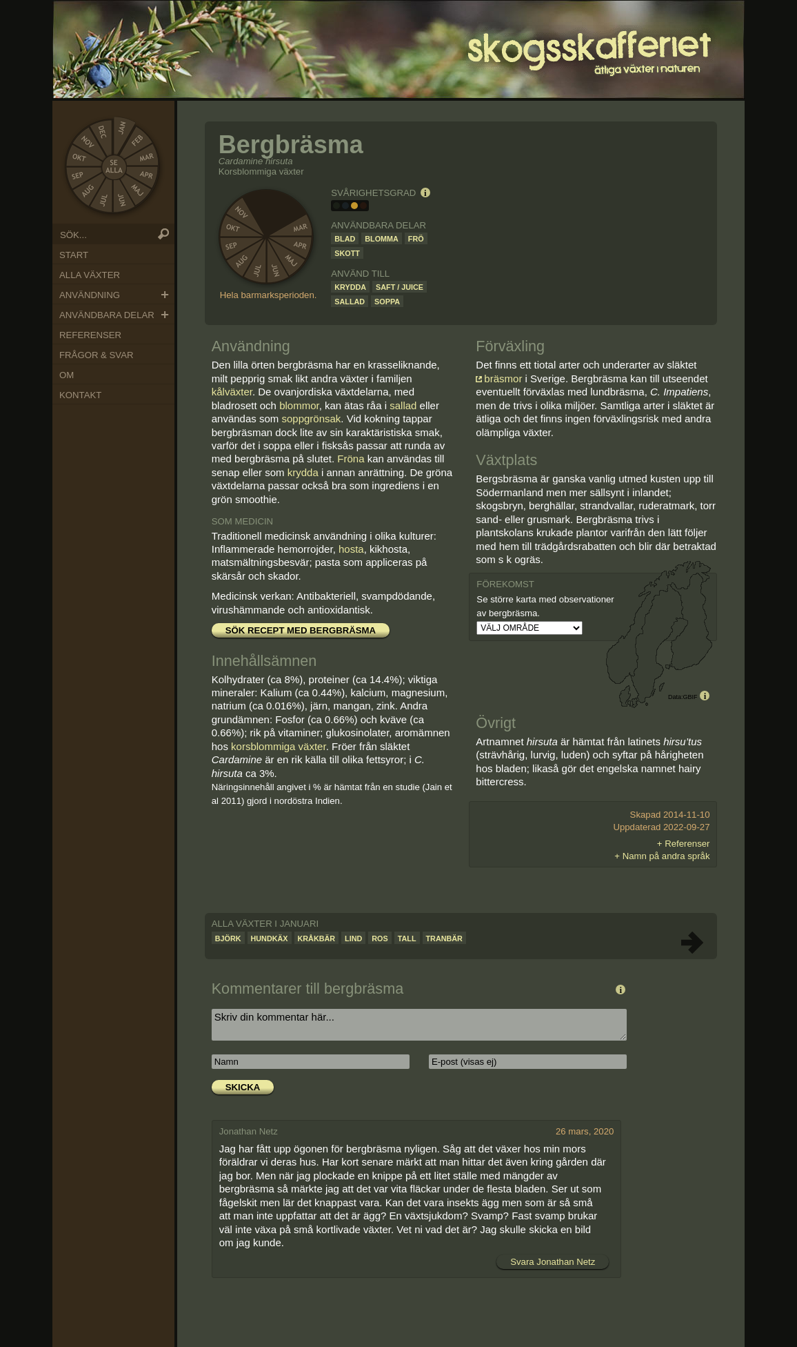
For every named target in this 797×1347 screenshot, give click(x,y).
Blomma (381, 239)
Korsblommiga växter (261, 171)
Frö (416, 239)
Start (73, 255)
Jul (103, 202)
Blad (344, 239)
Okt (78, 158)
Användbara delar (106, 315)
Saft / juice (399, 287)
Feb (138, 140)
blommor (299, 405)
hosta (351, 549)
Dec (103, 130)
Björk (228, 938)
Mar (148, 157)
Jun (122, 202)
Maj (138, 190)
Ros (379, 938)
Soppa (387, 301)
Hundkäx (269, 938)
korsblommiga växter (278, 746)
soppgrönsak (311, 418)
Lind (353, 938)
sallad (403, 405)
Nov (86, 139)
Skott (347, 253)
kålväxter (232, 391)
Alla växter (89, 275)
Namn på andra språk (666, 856)
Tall (407, 938)
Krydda (350, 287)
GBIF (690, 697)
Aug (86, 192)
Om (66, 375)
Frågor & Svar (96, 355)
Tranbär (444, 938)
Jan (122, 127)
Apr (147, 174)
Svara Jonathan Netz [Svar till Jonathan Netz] (552, 1262)
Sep (78, 175)
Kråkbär (317, 938)
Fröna (350, 458)
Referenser (90, 335)
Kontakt (80, 395)
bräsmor (503, 378)
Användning (89, 295)
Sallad (349, 301)
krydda (303, 472)
